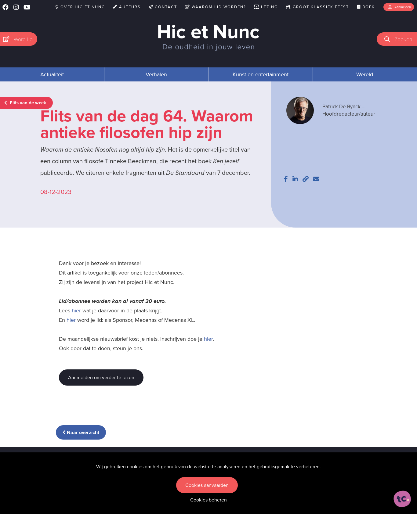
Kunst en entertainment (260, 74)
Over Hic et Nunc (80, 7)
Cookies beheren (208, 499)
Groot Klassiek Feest (317, 7)
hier (76, 311)
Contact (163, 7)
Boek (366, 7)
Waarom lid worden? (215, 7)
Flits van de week (25, 102)
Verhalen (156, 74)
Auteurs (127, 7)
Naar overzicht (81, 432)
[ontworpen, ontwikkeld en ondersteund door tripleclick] (402, 499)
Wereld (364, 74)
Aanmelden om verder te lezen (101, 377)
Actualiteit (52, 74)
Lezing (266, 7)
